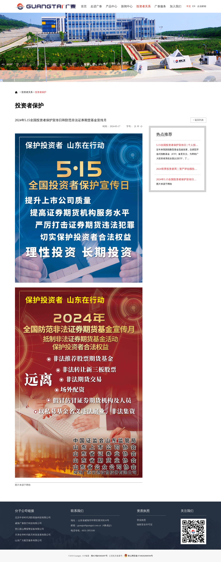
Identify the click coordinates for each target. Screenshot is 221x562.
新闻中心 (127, 6)
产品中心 (111, 6)
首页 (84, 6)
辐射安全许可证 (144, 524)
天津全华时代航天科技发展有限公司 (33, 535)
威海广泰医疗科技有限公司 (28, 523)
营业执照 (141, 520)
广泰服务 (160, 6)
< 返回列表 (198, 120)
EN (193, 6)
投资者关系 (143, 6)
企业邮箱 (201, 6)
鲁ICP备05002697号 (99, 556)
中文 (188, 6)
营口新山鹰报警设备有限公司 (29, 529)
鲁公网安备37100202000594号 (140, 556)
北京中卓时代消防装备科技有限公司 (33, 517)
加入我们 (175, 6)
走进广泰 (96, 6)
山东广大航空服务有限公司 (28, 540)
